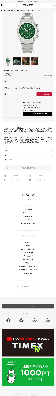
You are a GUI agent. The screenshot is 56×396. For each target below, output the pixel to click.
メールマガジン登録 (28, 306)
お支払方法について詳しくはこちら (32, 102)
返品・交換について (28, 259)
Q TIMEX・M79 (19, 10)
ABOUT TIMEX (28, 206)
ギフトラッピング (28, 256)
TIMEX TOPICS (28, 209)
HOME (3, 10)
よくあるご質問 (28, 273)
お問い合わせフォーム (28, 286)
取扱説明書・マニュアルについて (28, 270)
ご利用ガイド (28, 242)
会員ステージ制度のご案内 (28, 249)
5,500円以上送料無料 (28, 252)
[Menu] (1, 5)
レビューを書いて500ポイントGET (38, 113)
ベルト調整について (28, 263)
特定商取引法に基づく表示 (28, 223)
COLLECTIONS (10, 10)
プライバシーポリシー (28, 213)
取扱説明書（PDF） (28, 168)
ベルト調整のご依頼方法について (28, 266)
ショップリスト (28, 220)
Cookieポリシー (28, 216)
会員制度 (28, 245)
